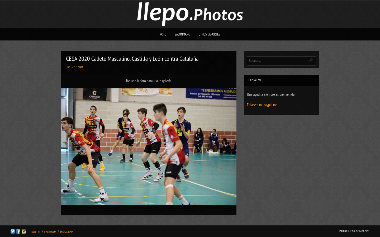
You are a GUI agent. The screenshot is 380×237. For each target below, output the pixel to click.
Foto (163, 34)
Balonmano (183, 34)
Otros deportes (209, 34)
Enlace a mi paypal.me (262, 104)
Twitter (35, 232)
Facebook (50, 232)
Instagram (66, 232)
